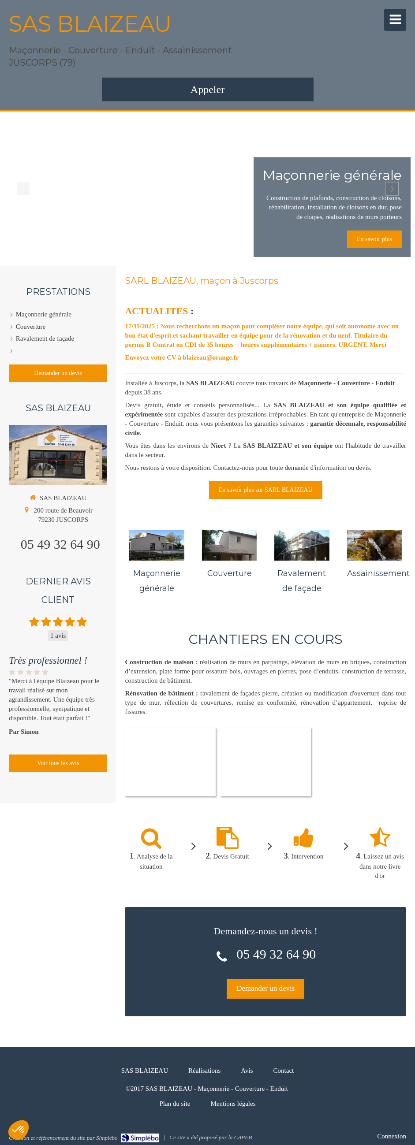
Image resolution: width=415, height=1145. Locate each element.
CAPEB (243, 1137)
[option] (207, 189)
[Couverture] (229, 545)
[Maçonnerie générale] (156, 545)
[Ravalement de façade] (301, 545)
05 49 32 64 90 (276, 954)
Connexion (391, 1136)
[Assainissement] (374, 545)
